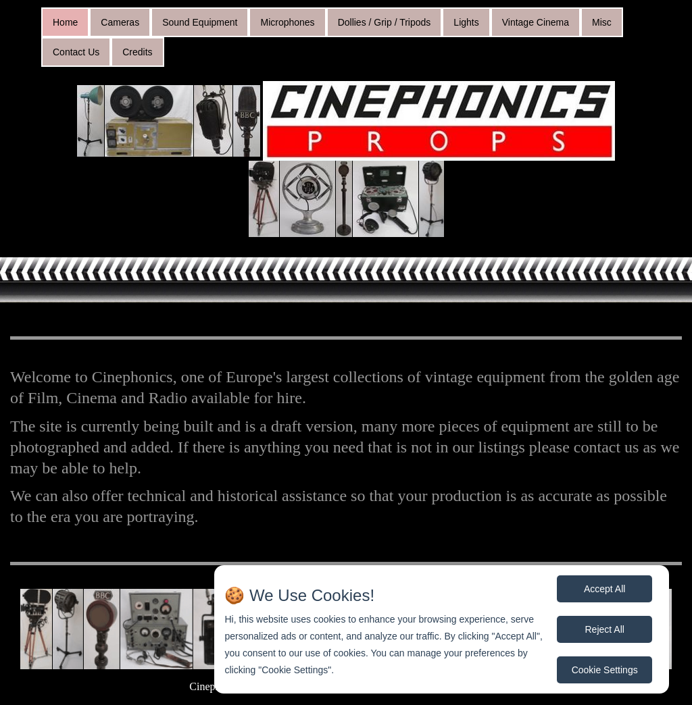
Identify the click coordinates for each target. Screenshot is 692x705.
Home (65, 22)
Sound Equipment (199, 22)
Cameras (120, 22)
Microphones (287, 22)
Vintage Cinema (535, 22)
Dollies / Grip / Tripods (384, 22)
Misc (602, 22)
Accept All (604, 588)
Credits (137, 52)
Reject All (604, 629)
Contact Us (76, 52)
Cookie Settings (605, 669)
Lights (465, 22)
